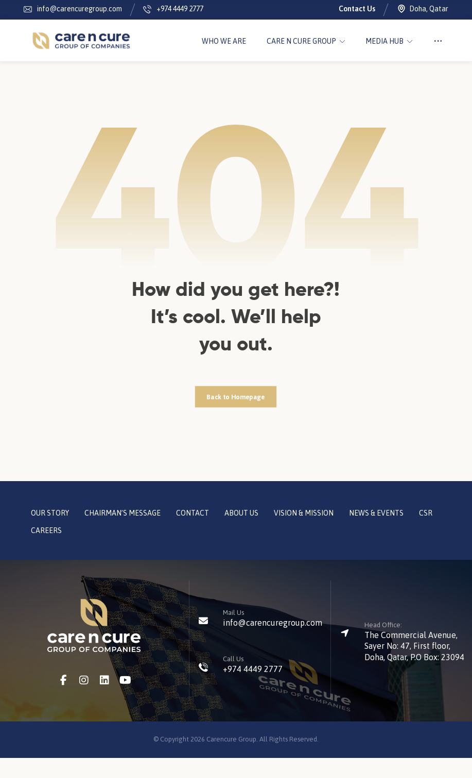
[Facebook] (63, 700)
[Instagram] (84, 700)
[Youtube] (125, 700)
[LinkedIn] (104, 700)
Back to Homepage (236, 416)
